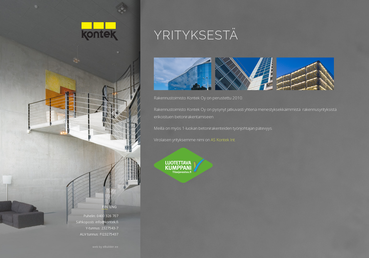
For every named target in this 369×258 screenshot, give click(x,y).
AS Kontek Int (223, 139)
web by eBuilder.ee (105, 246)
